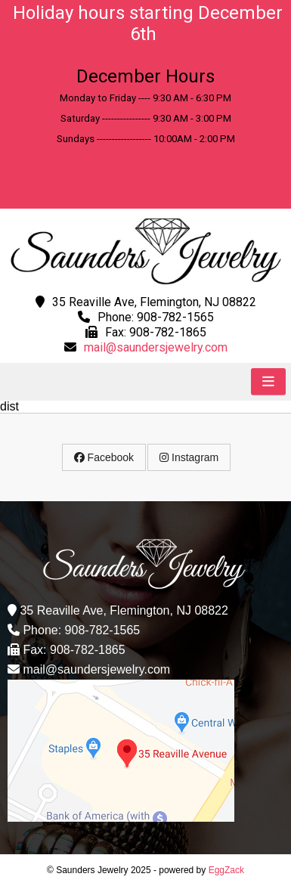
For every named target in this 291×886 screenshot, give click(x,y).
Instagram (188, 457)
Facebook (104, 457)
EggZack (226, 870)
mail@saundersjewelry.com (156, 347)
